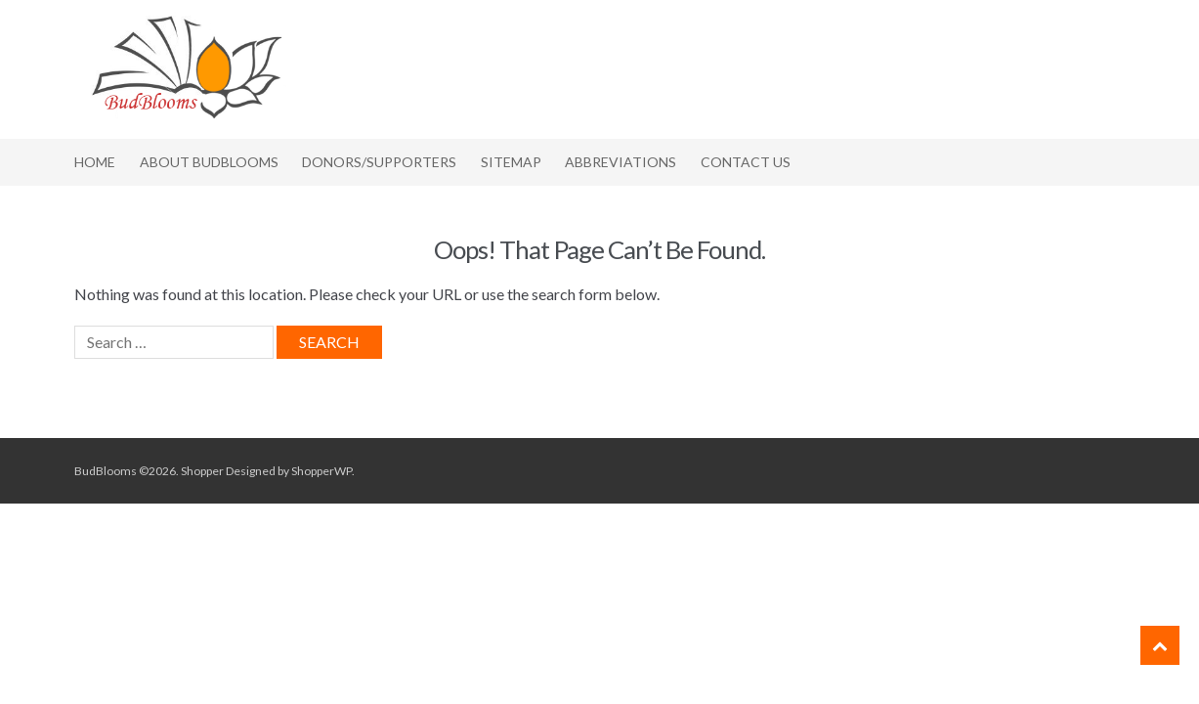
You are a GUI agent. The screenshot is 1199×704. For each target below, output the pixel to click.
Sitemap (511, 162)
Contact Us (746, 162)
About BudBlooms (209, 162)
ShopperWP (321, 470)
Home (94, 162)
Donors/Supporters (379, 162)
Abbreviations (620, 162)
